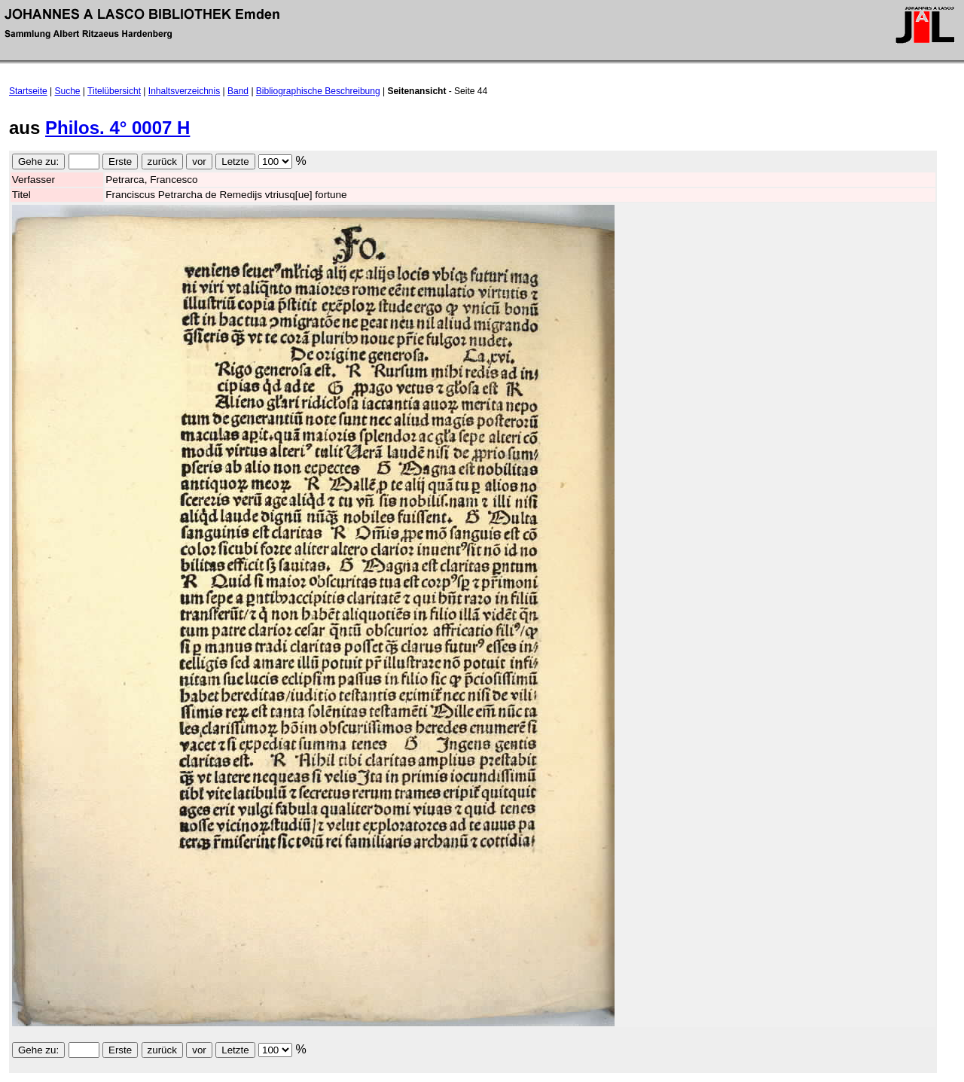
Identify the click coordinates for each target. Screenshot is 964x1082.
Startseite (28, 91)
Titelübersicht (114, 91)
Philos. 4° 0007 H (117, 127)
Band (238, 91)
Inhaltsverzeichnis (184, 91)
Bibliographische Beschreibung (318, 91)
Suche (68, 91)
